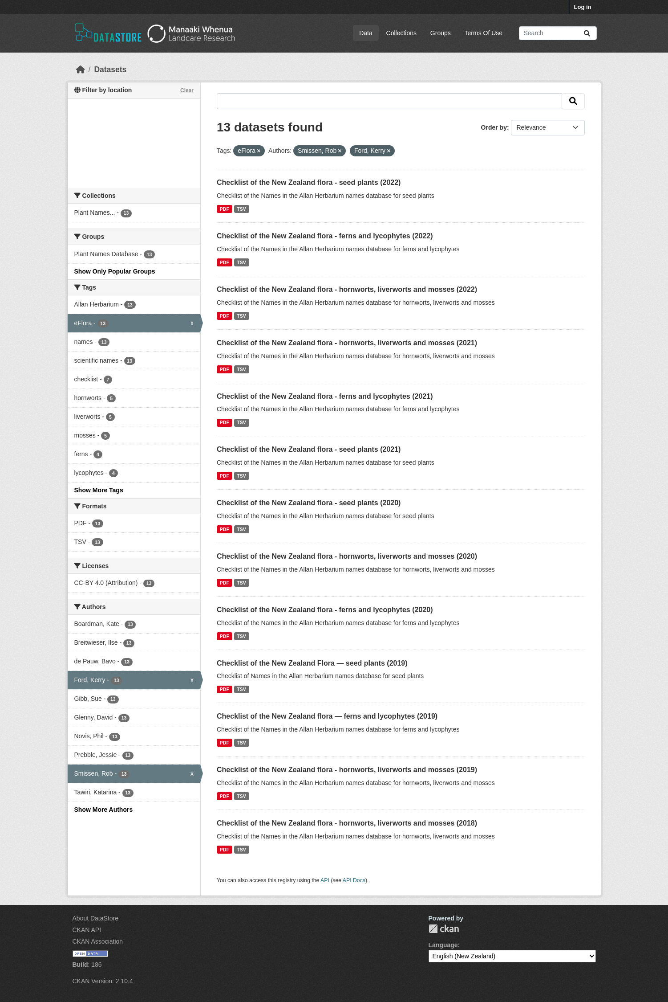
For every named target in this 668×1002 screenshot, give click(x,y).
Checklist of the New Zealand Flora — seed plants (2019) (312, 663)
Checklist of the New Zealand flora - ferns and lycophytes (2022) (325, 236)
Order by (494, 127)
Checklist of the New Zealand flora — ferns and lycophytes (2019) (327, 716)
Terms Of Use (484, 33)
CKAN (444, 928)
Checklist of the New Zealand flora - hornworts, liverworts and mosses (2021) (347, 343)
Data (365, 33)
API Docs (354, 880)
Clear (187, 90)
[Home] (80, 69)
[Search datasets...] (558, 33)
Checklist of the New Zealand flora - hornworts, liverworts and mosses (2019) (347, 769)
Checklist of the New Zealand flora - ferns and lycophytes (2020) (325, 609)
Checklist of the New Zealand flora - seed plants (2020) (309, 503)
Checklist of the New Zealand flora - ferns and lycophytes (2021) (325, 396)
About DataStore (96, 918)
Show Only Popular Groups (114, 271)
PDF (224, 209)
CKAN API (87, 929)
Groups (440, 33)
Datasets (110, 69)
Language (443, 945)
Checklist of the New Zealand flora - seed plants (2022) (309, 182)
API (324, 880)
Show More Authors (103, 809)
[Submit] (587, 33)
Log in (582, 7)
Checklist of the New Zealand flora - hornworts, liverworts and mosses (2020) (347, 556)
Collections (401, 33)
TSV (241, 209)
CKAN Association (98, 941)
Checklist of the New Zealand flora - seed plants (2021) (309, 449)
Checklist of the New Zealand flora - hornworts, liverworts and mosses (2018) (347, 823)
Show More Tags (98, 490)
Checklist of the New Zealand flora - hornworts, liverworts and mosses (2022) (347, 289)
